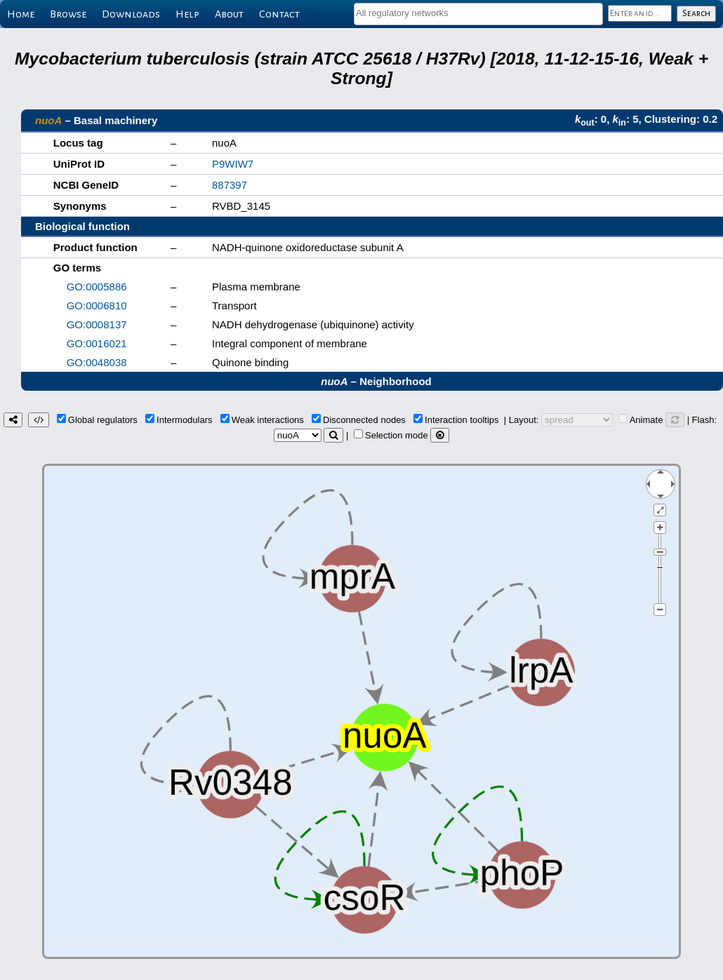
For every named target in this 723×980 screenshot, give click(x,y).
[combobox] (478, 14)
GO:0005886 (97, 287)
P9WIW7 (232, 164)
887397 (229, 185)
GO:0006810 (97, 305)
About (229, 14)
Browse (68, 14)
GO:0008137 (97, 324)
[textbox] (478, 13)
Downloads (131, 14)
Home (20, 14)
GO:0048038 (97, 362)
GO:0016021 (97, 343)
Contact (279, 14)
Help (187, 14)
